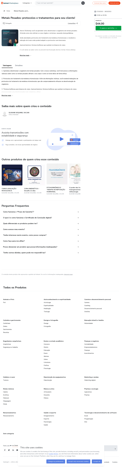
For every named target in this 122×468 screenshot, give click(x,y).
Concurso (47, 344)
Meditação (47, 309)
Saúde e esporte (50, 413)
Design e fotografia (51, 320)
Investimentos (89, 353)
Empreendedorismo (90, 347)
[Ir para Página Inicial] (10, 3)
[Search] (83, 3)
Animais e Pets (8, 300)
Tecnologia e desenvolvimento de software (100, 413)
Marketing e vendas (91, 377)
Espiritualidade (49, 306)
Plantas (87, 395)
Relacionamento (8, 416)
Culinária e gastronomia (11, 320)
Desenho (47, 395)
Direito (46, 347)
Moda (5, 404)
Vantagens (7, 65)
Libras (46, 359)
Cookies (114, 462)
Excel (86, 416)
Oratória (87, 312)
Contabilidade (88, 344)
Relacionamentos (9, 413)
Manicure (6, 398)
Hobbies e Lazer (9, 377)
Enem (46, 353)
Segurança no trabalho (10, 347)
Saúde (46, 425)
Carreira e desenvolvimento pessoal (97, 300)
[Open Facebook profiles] (5, 450)
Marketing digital (90, 380)
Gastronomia (7, 329)
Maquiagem (7, 401)
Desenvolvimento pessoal (93, 309)
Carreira (86, 303)
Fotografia (47, 326)
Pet (4, 303)
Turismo (6, 380)
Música (46, 398)
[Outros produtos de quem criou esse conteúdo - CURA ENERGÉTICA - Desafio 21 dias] (34, 179)
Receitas (6, 332)
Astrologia (47, 303)
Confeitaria (6, 323)
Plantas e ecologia (91, 389)
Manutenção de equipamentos (55, 377)
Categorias (27, 3)
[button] (39, 212)
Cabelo (5, 392)
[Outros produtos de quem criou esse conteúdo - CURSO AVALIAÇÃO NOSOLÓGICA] (12, 179)
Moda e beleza (8, 389)
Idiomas (46, 356)
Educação (47, 350)
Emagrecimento (49, 416)
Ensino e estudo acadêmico (54, 341)
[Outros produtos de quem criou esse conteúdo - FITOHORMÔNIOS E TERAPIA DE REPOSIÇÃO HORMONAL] (57, 179)
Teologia (47, 312)
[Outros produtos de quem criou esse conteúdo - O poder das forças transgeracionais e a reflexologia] (79, 179)
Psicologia (47, 368)
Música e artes (49, 389)
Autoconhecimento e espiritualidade (57, 300)
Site (85, 422)
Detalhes (19, 65)
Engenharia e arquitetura (12, 341)
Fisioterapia (47, 422)
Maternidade (88, 323)
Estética (6, 395)
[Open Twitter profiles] (8, 450)
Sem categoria (8, 434)
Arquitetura (7, 344)
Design (46, 323)
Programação (88, 419)
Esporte (46, 419)
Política (46, 365)
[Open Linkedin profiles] (13, 450)
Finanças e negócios (91, 341)
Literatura (47, 362)
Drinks (5, 326)
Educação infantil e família (94, 320)
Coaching (87, 306)
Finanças (87, 350)
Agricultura (88, 392)
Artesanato (47, 392)
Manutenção (48, 380)
